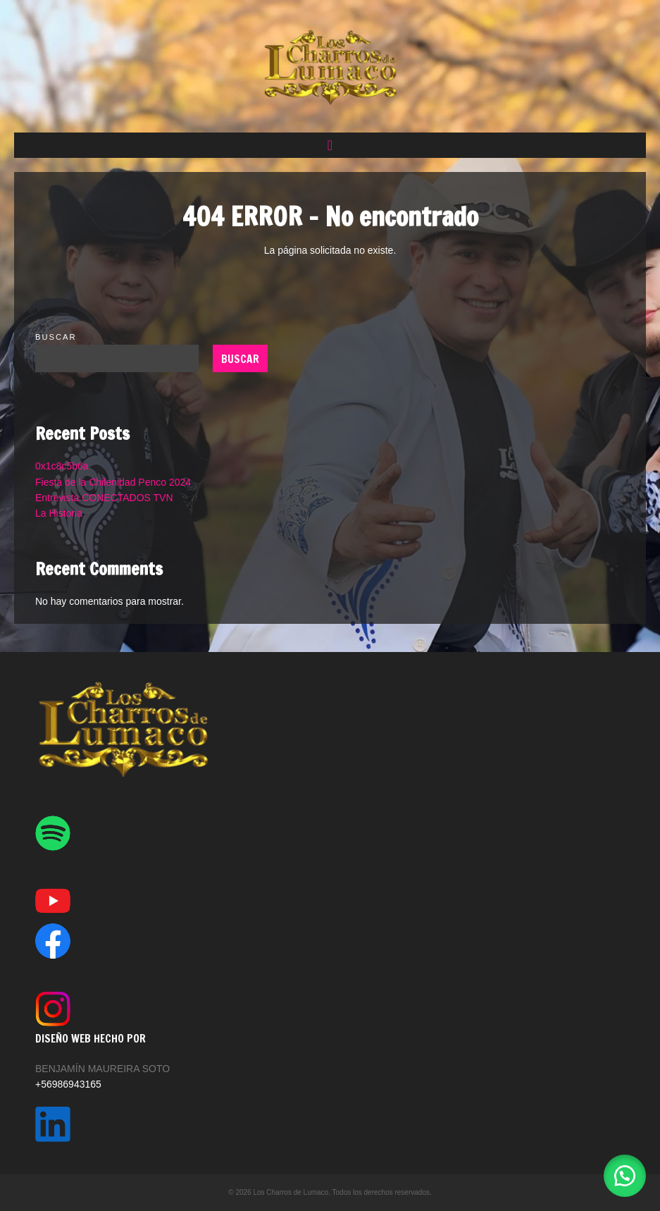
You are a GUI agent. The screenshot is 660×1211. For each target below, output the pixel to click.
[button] (330, 145)
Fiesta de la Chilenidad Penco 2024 (113, 482)
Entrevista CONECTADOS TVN (104, 497)
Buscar (56, 337)
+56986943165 (68, 1084)
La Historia (58, 513)
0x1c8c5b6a (62, 466)
